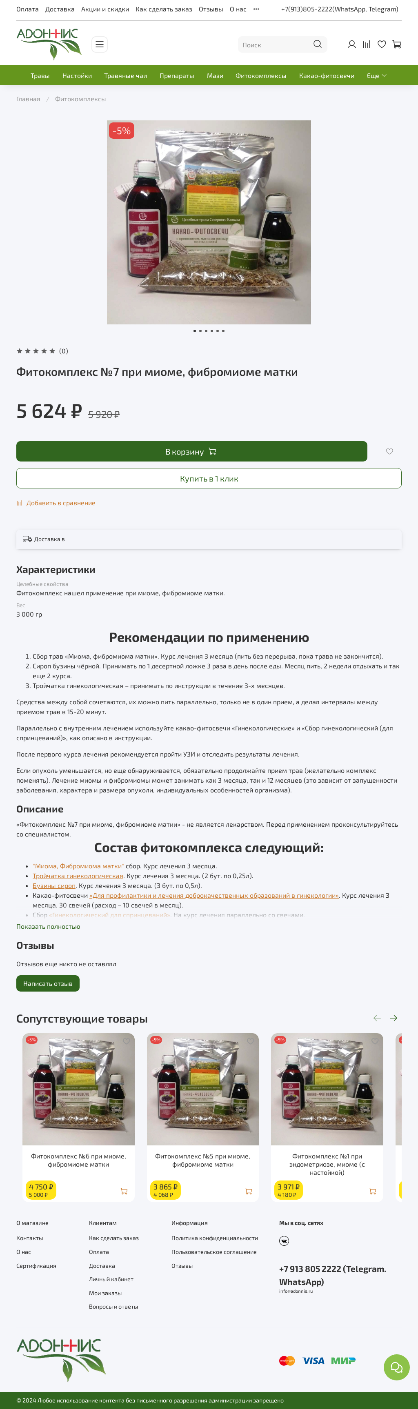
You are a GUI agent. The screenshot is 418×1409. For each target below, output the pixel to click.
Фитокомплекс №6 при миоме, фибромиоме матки (76, 1168)
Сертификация (36, 1265)
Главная (28, 98)
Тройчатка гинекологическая (78, 875)
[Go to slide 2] (200, 331)
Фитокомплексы (261, 75)
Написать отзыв (48, 983)
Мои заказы (105, 1292)
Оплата (27, 9)
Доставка (60, 9)
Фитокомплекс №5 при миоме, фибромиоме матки (208, 1168)
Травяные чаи (125, 75)
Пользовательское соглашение (214, 1251)
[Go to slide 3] (206, 331)
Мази (215, 75)
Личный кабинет (111, 1279)
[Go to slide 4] (212, 331)
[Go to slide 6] (223, 331)
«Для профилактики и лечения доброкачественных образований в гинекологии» (214, 895)
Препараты (177, 75)
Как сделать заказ (164, 9)
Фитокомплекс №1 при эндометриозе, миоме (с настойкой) (341, 1172)
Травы (40, 75)
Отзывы (211, 9)
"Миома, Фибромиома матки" (78, 866)
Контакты (29, 1238)
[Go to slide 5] (217, 331)
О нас (238, 9)
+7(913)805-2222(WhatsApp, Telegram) (339, 9)
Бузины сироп (54, 885)
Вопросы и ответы (113, 1306)
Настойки (77, 75)
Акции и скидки (105, 9)
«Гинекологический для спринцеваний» (109, 915)
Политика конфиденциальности (214, 1238)
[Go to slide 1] (194, 331)
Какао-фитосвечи (326, 75)
